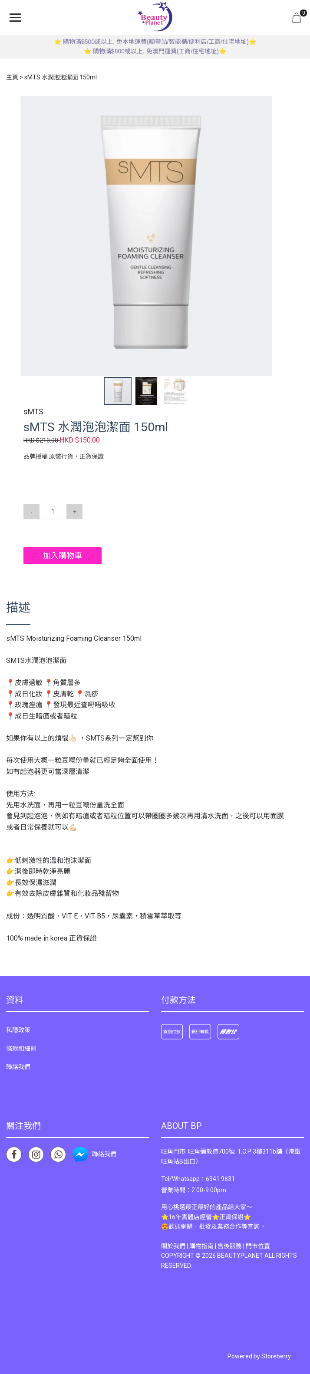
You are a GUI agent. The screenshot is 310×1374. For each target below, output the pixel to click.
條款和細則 (21, 1048)
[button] (279, 104)
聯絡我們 (18, 1066)
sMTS (33, 411)
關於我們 (173, 1246)
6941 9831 (220, 1178)
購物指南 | (203, 1246)
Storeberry (276, 1356)
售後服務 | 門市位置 (244, 1246)
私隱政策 (18, 1029)
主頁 (12, 77)
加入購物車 (62, 555)
